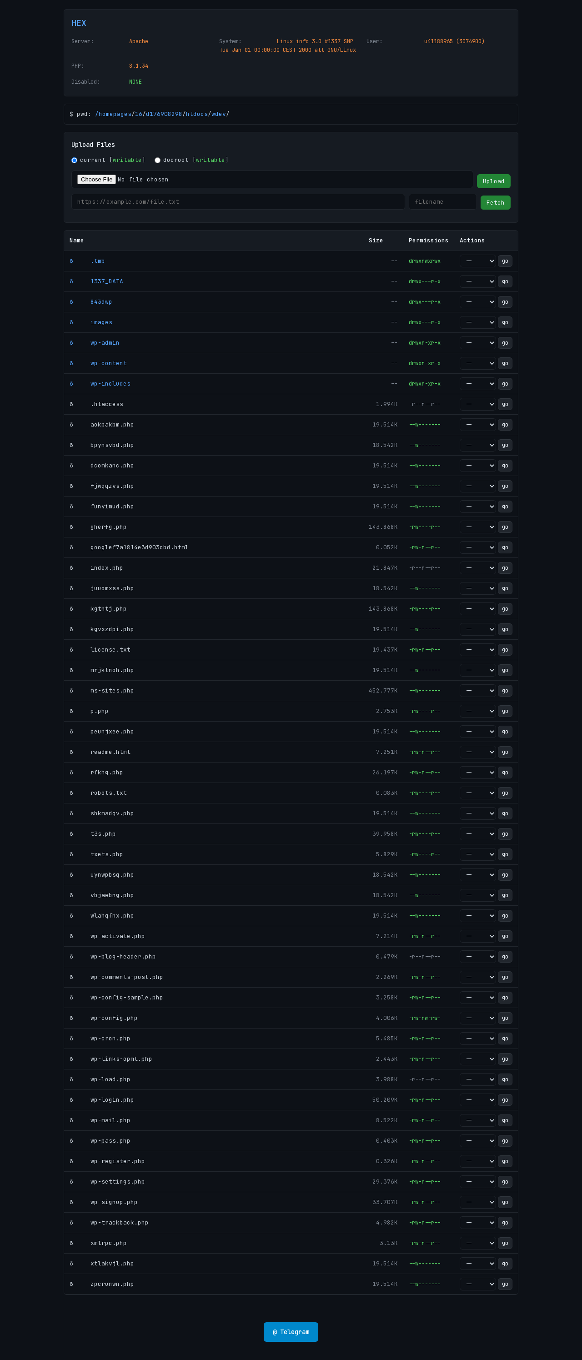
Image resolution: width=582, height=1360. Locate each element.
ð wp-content (98, 363)
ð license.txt (100, 649)
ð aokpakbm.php (102, 424)
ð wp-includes (100, 383)
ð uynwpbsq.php (102, 874)
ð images (91, 322)
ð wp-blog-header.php (113, 956)
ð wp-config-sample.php (116, 997)
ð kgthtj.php (98, 608)
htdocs (197, 114)
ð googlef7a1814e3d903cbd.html (129, 547)
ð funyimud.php (102, 506)
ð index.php (96, 568)
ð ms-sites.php (102, 690)
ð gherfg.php (98, 527)
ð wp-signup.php (104, 1202)
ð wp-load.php (100, 1079)
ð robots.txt (98, 793)
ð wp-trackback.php (109, 1222)
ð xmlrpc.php (98, 1243)
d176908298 (164, 114)
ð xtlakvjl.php (102, 1263)
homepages (115, 114)
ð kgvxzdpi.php (102, 629)
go (505, 261)
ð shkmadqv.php (102, 813)
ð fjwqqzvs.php (102, 486)
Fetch (496, 202)
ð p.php (89, 711)
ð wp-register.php (107, 1161)
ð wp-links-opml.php (111, 1059)
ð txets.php (96, 854)
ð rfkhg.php (96, 772)
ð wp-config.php (104, 1018)
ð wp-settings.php (107, 1181)
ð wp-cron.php (100, 1038)
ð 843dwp (91, 302)
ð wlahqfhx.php (102, 915)
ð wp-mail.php (100, 1120)
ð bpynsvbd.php (102, 445)
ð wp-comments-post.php (116, 977)
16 (138, 114)
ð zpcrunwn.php (102, 1284)
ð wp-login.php (102, 1100)
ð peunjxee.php (102, 731)
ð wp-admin (95, 342)
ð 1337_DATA (96, 281)
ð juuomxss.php (102, 588)
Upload (494, 181)
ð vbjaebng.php (102, 895)
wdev (218, 114)
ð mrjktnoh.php (102, 670)
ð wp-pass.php (100, 1140)
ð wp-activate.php (107, 936)
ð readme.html (100, 752)
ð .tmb (87, 261)
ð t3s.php (93, 834)
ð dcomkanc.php (102, 465)
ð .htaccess (96, 404)
